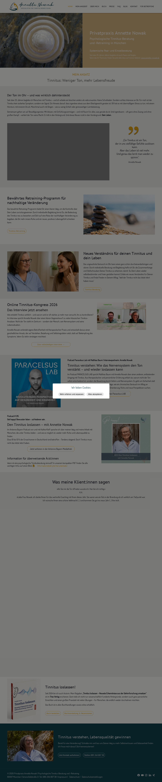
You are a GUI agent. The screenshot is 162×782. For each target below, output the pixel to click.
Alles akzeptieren (95, 394)
